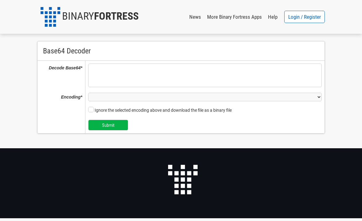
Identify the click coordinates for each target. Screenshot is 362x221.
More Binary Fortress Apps (234, 17)
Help (272, 17)
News (195, 17)
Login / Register (304, 17)
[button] (89, 17)
